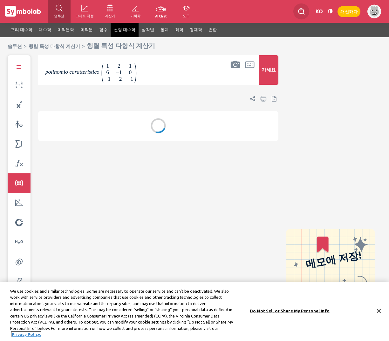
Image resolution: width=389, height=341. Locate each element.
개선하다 (349, 11)
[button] (235, 74)
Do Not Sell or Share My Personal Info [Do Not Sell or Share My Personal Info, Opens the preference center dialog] (290, 312)
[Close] (379, 313)
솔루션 (15, 46)
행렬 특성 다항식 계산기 (54, 46)
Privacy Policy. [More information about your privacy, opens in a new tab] (26, 336)
